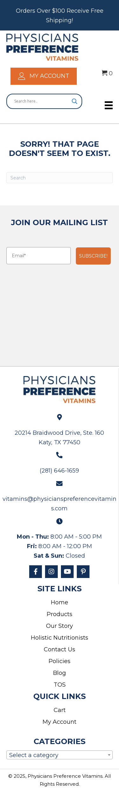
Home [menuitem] (59, 602)
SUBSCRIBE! (93, 256)
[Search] (59, 177)
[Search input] (41, 101)
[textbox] (59, 756)
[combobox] (59, 754)
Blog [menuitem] (59, 672)
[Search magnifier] (74, 101)
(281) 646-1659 (59, 470)
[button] (35, 571)
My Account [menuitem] (59, 721)
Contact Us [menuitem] (59, 649)
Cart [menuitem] (60, 710)
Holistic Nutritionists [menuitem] (59, 637)
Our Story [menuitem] (59, 625)
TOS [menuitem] (60, 684)
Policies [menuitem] (59, 661)
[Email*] (38, 255)
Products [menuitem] (59, 614)
